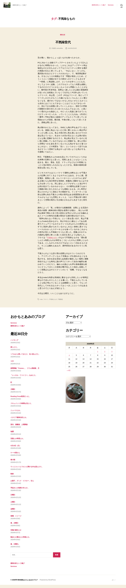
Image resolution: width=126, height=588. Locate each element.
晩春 (12, 477)
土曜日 (13, 505)
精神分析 (63, 37)
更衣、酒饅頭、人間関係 (20, 428)
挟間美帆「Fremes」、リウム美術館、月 (27, 371)
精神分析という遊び (99, 6)
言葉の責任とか (16, 533)
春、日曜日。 (15, 547)
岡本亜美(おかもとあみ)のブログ (28, 583)
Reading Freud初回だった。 (22, 399)
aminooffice (59, 51)
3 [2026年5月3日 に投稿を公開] (111, 355)
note (41, 302)
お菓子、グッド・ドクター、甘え (24, 484)
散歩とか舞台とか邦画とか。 (22, 540)
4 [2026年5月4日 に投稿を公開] (69, 358)
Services (110, 6)
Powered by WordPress (50, 583)
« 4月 (69, 373)
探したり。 (15, 350)
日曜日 (13, 498)
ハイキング (15, 343)
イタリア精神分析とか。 (20, 421)
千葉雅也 (61, 302)
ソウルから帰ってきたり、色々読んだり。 (28, 357)
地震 (12, 435)
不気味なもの (52, 241)
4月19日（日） (16, 449)
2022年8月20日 (72, 51)
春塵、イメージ (16, 519)
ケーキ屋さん (16, 456)
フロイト (46, 302)
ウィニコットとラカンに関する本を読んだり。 (30, 470)
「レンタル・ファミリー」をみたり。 (26, 378)
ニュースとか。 (17, 413)
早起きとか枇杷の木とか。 (21, 491)
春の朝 (13, 463)
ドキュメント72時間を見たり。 (23, 406)
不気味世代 (63, 44)
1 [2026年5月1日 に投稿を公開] (97, 355)
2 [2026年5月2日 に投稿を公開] (104, 355)
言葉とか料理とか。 (18, 442)
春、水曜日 (15, 526)
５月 (12, 364)
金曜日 (13, 512)
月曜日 (13, 392)
